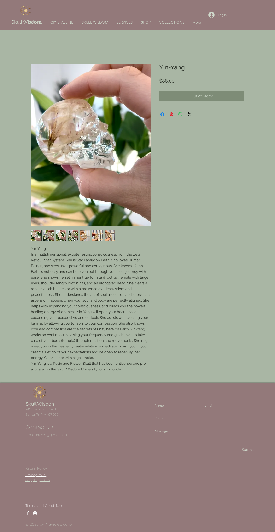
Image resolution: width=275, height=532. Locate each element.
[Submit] (247, 450)
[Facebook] (27, 513)
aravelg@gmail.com (52, 435)
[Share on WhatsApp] (180, 114)
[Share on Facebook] (162, 114)
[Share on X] (190, 114)
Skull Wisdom (26, 22)
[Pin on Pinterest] (171, 114)
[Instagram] (35, 513)
